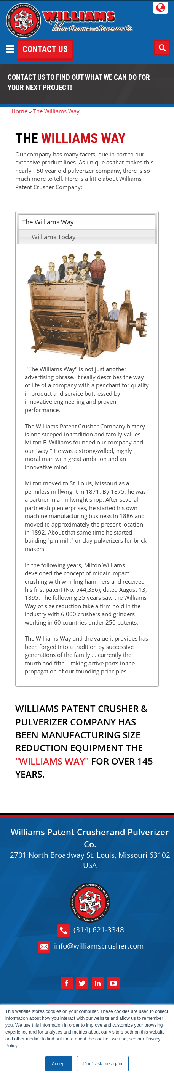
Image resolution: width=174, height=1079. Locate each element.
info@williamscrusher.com (91, 947)
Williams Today (54, 236)
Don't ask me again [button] (102, 1063)
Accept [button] (59, 1063)
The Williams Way (48, 221)
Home (19, 111)
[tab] (87, 222)
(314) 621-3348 (90, 930)
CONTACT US (45, 49)
